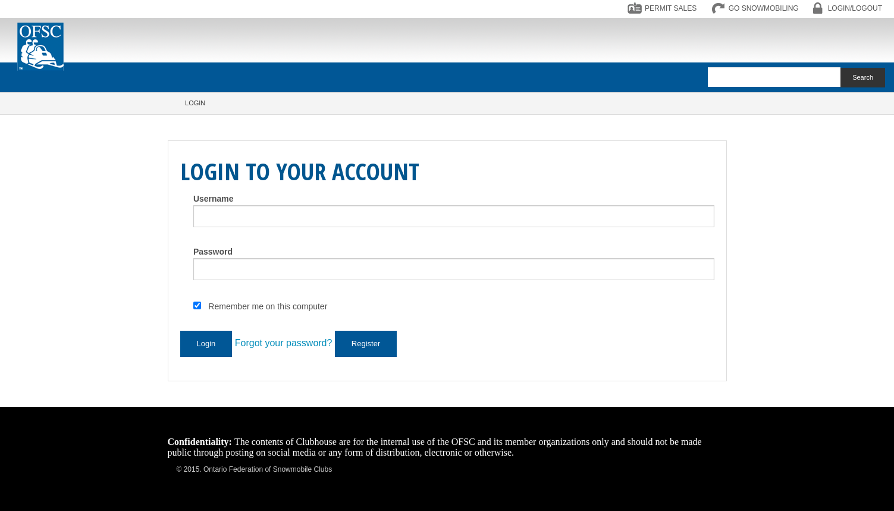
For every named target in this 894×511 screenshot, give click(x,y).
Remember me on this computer (267, 306)
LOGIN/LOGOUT (855, 8)
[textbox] (774, 77)
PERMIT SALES (671, 8)
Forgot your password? (283, 343)
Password (213, 251)
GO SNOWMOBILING (764, 8)
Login (195, 102)
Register (366, 343)
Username (213, 198)
